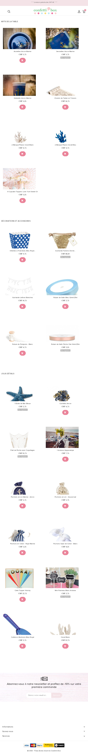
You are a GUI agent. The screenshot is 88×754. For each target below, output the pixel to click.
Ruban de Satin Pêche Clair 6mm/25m (65, 344)
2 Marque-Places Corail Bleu (65, 145)
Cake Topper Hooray (22, 590)
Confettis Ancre (65, 403)
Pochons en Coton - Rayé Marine (22, 544)
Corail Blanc (65, 637)
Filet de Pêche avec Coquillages (22, 450)
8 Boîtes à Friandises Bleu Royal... (22, 251)
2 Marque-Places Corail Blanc (23, 145)
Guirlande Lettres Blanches (22, 297)
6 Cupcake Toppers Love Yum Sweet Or (22, 192)
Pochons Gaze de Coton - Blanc (65, 544)
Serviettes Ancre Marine (65, 51)
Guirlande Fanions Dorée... (65, 251)
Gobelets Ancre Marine (22, 98)
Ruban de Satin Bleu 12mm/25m (65, 297)
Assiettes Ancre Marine (22, 51)
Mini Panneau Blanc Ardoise (65, 590)
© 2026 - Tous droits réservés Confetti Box (44, 751)
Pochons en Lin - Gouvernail (65, 497)
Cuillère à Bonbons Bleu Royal (22, 637)
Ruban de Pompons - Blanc (22, 344)
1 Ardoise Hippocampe (65, 450)
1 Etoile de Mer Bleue (23, 403)
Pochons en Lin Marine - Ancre (22, 497)
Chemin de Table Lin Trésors (65, 98)
